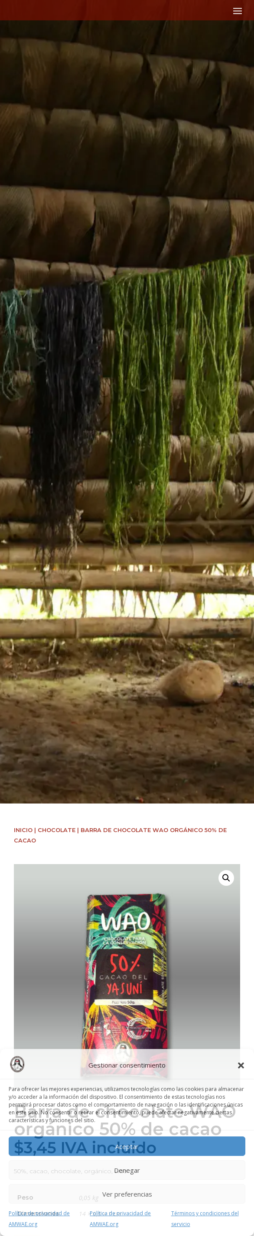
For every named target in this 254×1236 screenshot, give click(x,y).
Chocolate (56, 830)
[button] (241, 1065)
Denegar (127, 1170)
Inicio (23, 830)
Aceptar (127, 1146)
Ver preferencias (127, 1194)
